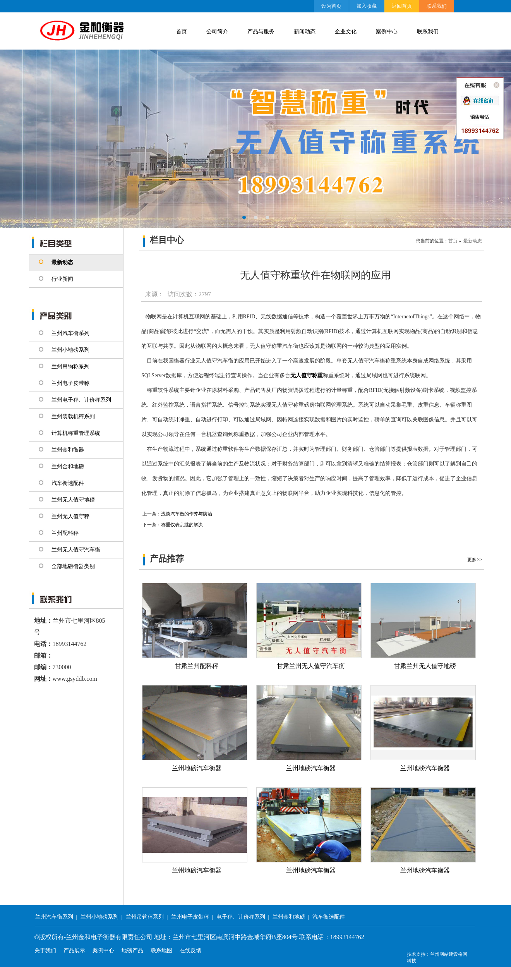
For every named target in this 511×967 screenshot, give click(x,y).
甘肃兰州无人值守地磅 (425, 666)
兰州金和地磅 (67, 466)
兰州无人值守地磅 (73, 500)
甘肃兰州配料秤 (196, 666)
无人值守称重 (306, 375)
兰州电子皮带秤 (190, 917)
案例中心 (387, 31)
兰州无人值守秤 (70, 516)
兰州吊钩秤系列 (145, 917)
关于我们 (45, 950)
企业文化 (346, 31)
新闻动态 (305, 31)
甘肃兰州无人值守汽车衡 (311, 666)
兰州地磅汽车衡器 (196, 768)
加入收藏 (367, 6)
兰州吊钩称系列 (70, 366)
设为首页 (331, 6)
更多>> (474, 559)
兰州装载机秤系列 (73, 416)
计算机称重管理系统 (75, 433)
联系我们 (437, 6)
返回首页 (402, 6)
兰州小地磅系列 (70, 350)
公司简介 (217, 31)
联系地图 (161, 950)
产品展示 (74, 950)
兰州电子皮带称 (70, 383)
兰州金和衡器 (67, 450)
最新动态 (62, 262)
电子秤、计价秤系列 (240, 917)
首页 (181, 31)
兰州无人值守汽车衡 (75, 550)
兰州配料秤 (65, 533)
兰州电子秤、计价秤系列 (81, 400)
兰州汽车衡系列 (70, 333)
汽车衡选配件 (67, 483)
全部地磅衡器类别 (73, 566)
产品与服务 (260, 31)
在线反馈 (190, 950)
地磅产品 (132, 950)
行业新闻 (62, 279)
